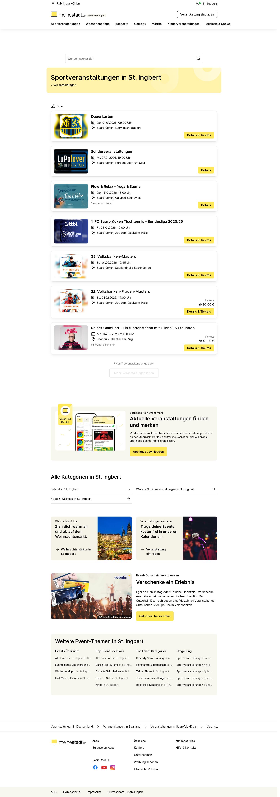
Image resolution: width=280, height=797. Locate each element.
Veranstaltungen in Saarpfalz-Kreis (170, 726)
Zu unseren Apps (103, 747)
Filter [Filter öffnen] (57, 106)
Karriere (139, 747)
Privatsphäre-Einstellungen (125, 792)
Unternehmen (143, 755)
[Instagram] (113, 767)
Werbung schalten (146, 762)
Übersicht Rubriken (147, 769)
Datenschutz (71, 792)
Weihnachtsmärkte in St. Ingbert (73, 551)
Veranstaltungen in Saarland (118, 726)
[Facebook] (95, 767)
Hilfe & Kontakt (186, 747)
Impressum (94, 792)
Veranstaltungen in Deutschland (72, 726)
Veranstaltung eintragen (153, 551)
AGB (54, 792)
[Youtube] (104, 767)
